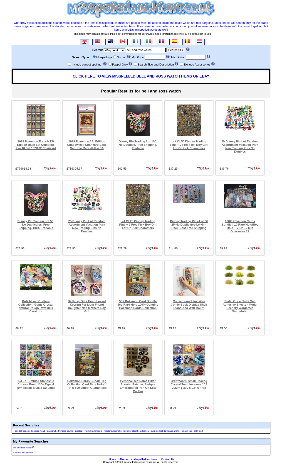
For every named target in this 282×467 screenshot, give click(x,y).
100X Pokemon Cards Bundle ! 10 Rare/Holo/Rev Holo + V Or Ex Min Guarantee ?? (240, 226)
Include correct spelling (86, 64)
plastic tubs (52, 431)
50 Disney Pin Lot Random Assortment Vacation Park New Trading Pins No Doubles (239, 146)
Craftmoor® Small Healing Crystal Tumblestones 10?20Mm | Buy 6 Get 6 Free (189, 384)
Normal (121, 57)
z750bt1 (198, 431)
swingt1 (154, 431)
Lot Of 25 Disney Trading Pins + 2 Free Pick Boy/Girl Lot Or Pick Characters (138, 224)
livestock (79, 431)
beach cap (187, 431)
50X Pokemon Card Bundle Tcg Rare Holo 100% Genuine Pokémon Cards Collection (138, 304)
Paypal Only (120, 64)
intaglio (98, 431)
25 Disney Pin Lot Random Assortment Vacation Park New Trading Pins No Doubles (86, 226)
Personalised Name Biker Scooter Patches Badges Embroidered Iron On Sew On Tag (138, 386)
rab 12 (163, 431)
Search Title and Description (156, 64)
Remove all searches (23, 452)
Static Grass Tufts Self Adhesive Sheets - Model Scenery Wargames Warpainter (240, 306)
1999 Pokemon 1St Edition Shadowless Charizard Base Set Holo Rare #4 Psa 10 (86, 145)
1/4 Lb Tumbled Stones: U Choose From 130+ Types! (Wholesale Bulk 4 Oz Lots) (36, 384)
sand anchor (174, 431)
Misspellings (104, 57)
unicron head (38, 431)
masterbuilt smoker (113, 431)
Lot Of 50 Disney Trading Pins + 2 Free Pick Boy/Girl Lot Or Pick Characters (189, 145)
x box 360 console (21, 431)
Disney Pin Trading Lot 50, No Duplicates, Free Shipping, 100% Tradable (35, 224)
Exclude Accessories (197, 64)
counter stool (130, 431)
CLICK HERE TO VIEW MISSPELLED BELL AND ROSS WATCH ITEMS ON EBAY (141, 76)
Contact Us (166, 459)
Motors (123, 459)
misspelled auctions (144, 459)
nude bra (89, 431)
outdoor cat (144, 431)
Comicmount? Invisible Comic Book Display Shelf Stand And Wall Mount (189, 304)
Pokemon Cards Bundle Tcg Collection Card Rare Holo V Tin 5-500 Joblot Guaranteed (87, 384)
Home (111, 459)
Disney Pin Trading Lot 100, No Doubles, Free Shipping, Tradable (138, 145)
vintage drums (66, 431)
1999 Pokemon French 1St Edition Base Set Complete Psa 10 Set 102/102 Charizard (35, 145)
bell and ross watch (22, 447)
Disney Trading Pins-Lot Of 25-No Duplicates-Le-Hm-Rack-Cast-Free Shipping (189, 224)
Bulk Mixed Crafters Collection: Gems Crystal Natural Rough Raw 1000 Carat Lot (35, 306)
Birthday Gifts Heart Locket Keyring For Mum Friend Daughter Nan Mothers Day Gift (87, 306)
